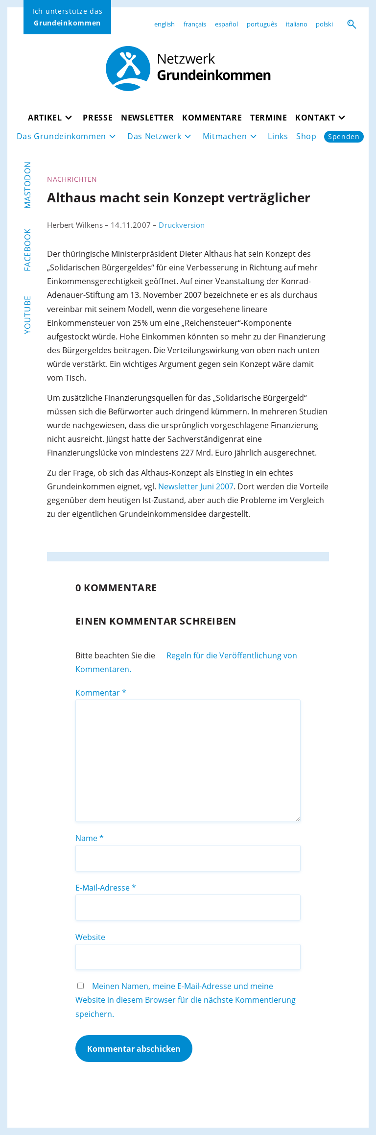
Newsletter (147, 117)
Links (278, 136)
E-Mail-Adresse (105, 887)
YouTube (27, 314)
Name (89, 838)
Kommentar (100, 692)
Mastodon (27, 184)
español (226, 24)
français (195, 24)
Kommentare (212, 117)
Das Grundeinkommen (62, 136)
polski (324, 24)
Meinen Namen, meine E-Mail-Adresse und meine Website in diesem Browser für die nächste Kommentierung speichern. (185, 1000)
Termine (268, 117)
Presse (98, 117)
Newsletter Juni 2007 (196, 486)
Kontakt (315, 117)
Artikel (45, 117)
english (164, 24)
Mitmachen (225, 136)
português (262, 24)
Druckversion (182, 225)
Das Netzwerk (154, 136)
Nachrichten (72, 179)
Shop (306, 136)
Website (90, 937)
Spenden (343, 136)
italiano (296, 24)
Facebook (27, 249)
